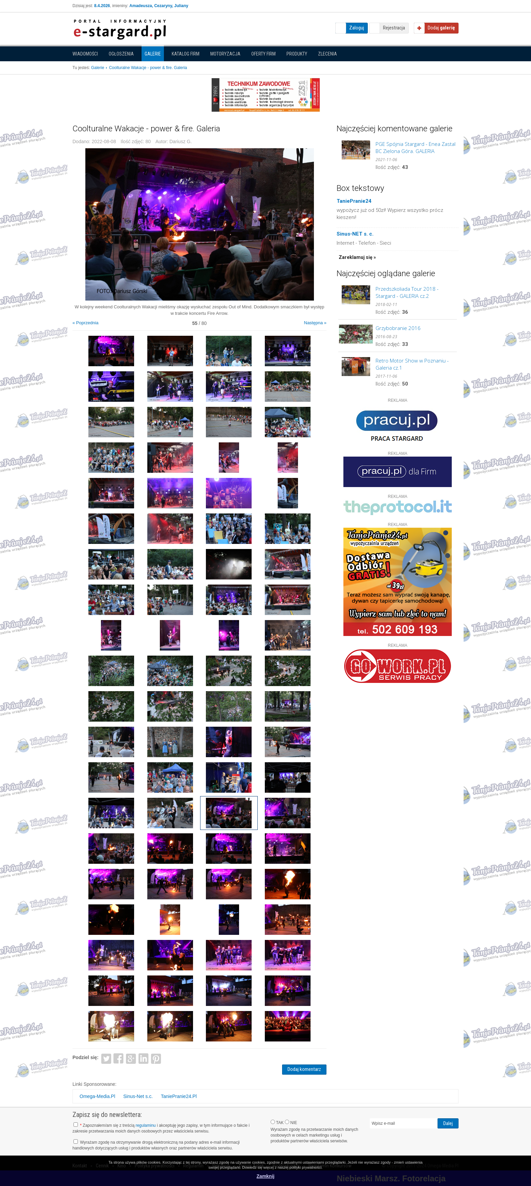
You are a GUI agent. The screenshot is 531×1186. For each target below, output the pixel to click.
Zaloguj (356, 28)
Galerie (153, 54)
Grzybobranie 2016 (398, 328)
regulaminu (145, 1125)
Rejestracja (394, 28)
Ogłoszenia (121, 54)
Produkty (296, 54)
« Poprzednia (85, 322)
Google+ (131, 1058)
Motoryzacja (225, 54)
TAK (277, 1122)
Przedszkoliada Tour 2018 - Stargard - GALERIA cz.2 (407, 292)
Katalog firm (185, 54)
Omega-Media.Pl (97, 1096)
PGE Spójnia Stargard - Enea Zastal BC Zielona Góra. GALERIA (415, 147)
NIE (291, 1122)
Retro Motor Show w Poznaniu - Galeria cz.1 (412, 364)
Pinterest (156, 1058)
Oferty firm (263, 54)
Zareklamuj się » (357, 257)
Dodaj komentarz (304, 1069)
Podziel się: (85, 1057)
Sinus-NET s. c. (355, 234)
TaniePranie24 (354, 201)
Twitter (106, 1058)
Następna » (315, 322)
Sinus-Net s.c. (138, 1096)
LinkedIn (143, 1058)
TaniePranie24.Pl (179, 1096)
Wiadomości (85, 54)
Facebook (118, 1058)
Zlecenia (327, 54)
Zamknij (266, 1176)
